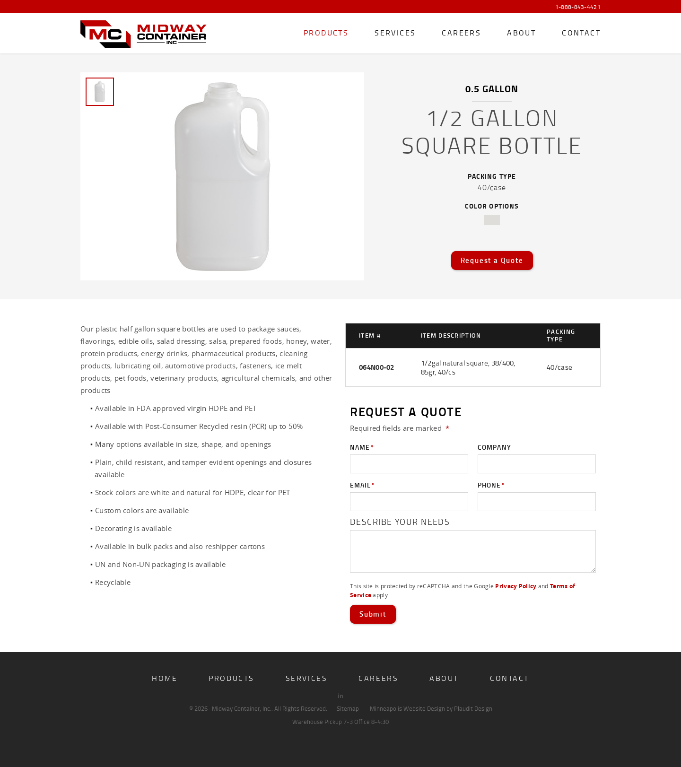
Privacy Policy (515, 586)
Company (494, 447)
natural (492, 220)
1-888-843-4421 (578, 7)
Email (362, 485)
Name (362, 447)
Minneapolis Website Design (407, 708)
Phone (491, 485)
